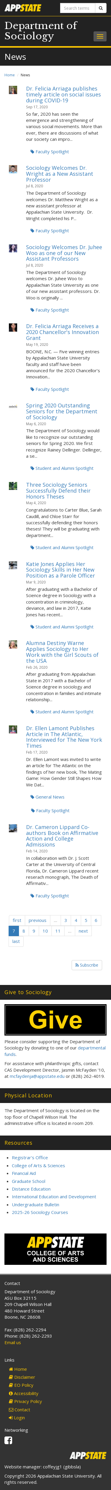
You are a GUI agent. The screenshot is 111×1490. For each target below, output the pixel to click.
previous (37, 920)
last (16, 941)
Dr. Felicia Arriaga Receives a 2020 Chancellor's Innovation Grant (62, 331)
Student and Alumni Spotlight (62, 468)
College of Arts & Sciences (38, 1165)
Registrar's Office (30, 1157)
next (83, 931)
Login (17, 1417)
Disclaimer (22, 1377)
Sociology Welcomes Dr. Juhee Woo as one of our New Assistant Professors (64, 253)
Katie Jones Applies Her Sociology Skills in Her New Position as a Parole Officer (60, 569)
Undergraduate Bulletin (35, 1204)
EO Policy (21, 1385)
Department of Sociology (40, 31)
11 (58, 931)
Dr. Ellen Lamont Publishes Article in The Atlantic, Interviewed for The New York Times (64, 737)
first (17, 920)
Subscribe (86, 965)
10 (45, 931)
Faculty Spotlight (49, 151)
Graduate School (28, 1181)
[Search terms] (78, 8)
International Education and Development (54, 1196)
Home (9, 75)
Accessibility (23, 1393)
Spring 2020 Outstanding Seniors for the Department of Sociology (61, 411)
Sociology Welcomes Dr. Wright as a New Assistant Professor (59, 173)
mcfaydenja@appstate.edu (37, 1076)
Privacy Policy (25, 1401)
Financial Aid (24, 1173)
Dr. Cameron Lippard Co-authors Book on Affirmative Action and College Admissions (62, 835)
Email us (12, 1342)
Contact (19, 1409)
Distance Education (31, 1189)
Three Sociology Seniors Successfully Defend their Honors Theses (58, 490)
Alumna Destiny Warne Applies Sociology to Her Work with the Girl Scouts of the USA (62, 651)
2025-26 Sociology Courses (40, 1212)
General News (47, 797)
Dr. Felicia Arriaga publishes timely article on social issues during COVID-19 (63, 94)
